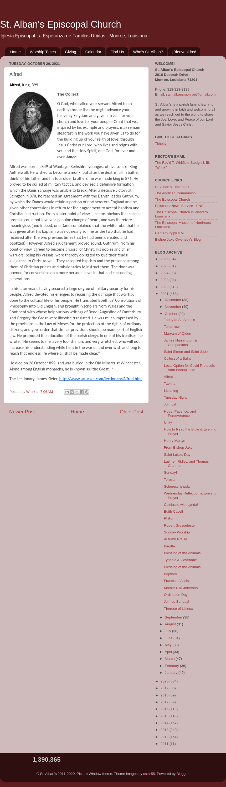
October (171, 314)
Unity (168, 422)
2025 (165, 266)
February (172, 666)
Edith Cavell (173, 511)
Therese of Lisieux (178, 609)
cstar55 (149, 774)
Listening (171, 391)
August (171, 624)
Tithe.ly (160, 144)
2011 (165, 744)
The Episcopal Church (172, 199)
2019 (165, 688)
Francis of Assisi (177, 581)
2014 (165, 723)
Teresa (169, 480)
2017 (165, 702)
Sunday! (170, 472)
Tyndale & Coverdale (180, 560)
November (173, 307)
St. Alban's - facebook (172, 187)
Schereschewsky (177, 486)
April (169, 652)
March (170, 659)
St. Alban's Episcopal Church (60, 24)
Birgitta (169, 546)
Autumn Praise (175, 539)
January (171, 673)
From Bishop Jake (178, 447)
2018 (165, 695)
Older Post (131, 411)
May (168, 645)
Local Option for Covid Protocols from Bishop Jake (189, 368)
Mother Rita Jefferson (181, 588)
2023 (165, 280)
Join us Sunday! (176, 601)
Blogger (183, 774)
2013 (165, 730)
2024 (165, 273)
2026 (165, 259)
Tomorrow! (172, 327)
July (168, 631)
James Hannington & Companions (180, 342)
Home (15, 52)
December (173, 300)
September (174, 617)
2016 (165, 709)
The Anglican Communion (175, 193)
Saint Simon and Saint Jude (186, 352)
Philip (168, 518)
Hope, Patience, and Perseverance (180, 413)
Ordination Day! (176, 595)
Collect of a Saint (177, 358)
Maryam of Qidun (177, 333)
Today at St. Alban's (179, 320)
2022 (165, 287)
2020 (165, 681)
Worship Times (43, 52)
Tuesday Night (175, 397)
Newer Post (22, 411)
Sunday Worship (177, 532)
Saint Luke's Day (177, 455)
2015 (165, 716)
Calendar (93, 52)
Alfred (168, 377)
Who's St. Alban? (148, 52)
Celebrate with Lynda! (181, 505)
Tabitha (170, 383)
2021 (165, 294)
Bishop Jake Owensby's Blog (178, 239)
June (169, 638)
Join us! (170, 404)
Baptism (170, 574)
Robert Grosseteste (179, 525)
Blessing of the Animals (182, 553)
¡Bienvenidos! (184, 52)
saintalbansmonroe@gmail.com (190, 94)
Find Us (117, 52)
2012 (165, 737)
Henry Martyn (174, 441)
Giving (70, 52)
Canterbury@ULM (169, 233)
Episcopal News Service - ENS (179, 206)
